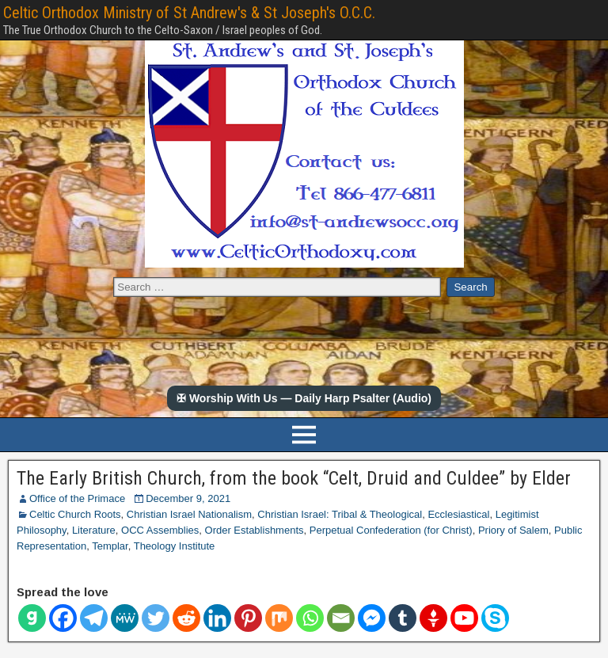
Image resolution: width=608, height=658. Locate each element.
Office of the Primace (77, 498)
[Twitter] (155, 618)
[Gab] (32, 618)
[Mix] (279, 618)
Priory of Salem (513, 530)
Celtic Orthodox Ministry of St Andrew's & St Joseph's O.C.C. (189, 12)
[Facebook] (63, 618)
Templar (110, 546)
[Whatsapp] (310, 618)
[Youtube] (464, 618)
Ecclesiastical (458, 514)
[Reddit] (186, 618)
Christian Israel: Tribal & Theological (339, 514)
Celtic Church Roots (75, 514)
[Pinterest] (248, 618)
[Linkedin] (217, 618)
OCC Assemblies (160, 530)
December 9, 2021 (188, 498)
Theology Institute (174, 546)
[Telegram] (94, 618)
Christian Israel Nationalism (189, 514)
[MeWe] (125, 618)
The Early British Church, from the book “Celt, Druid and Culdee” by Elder (294, 478)
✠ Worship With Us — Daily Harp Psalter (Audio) (304, 398)
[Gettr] (433, 618)
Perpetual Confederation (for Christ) (391, 530)
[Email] (341, 618)
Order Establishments (254, 530)
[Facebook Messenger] (372, 618)
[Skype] (495, 618)
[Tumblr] (402, 618)
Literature (94, 530)
